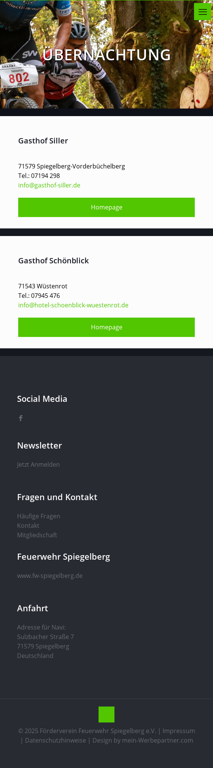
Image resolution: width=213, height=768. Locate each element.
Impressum (179, 731)
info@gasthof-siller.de (49, 185)
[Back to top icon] (106, 714)
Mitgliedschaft (37, 535)
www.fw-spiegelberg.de (50, 575)
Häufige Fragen (38, 516)
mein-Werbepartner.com (157, 740)
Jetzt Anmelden (38, 464)
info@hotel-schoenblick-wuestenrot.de (73, 305)
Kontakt (28, 525)
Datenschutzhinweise (55, 740)
